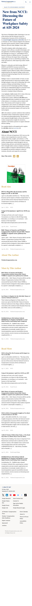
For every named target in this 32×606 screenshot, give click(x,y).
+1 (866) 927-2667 (6, 487)
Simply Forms (5, 505)
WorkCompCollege (15, 452)
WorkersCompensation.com (17, 249)
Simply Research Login (19, 508)
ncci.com (16, 128)
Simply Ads (5, 508)
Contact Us (16, 501)
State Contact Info (18, 498)
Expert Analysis (6, 520)
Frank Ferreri (13, 226)
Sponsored (5, 523)
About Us (22, 514)
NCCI (11, 207)
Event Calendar (24, 511)
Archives (4, 525)
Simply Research (6, 498)
